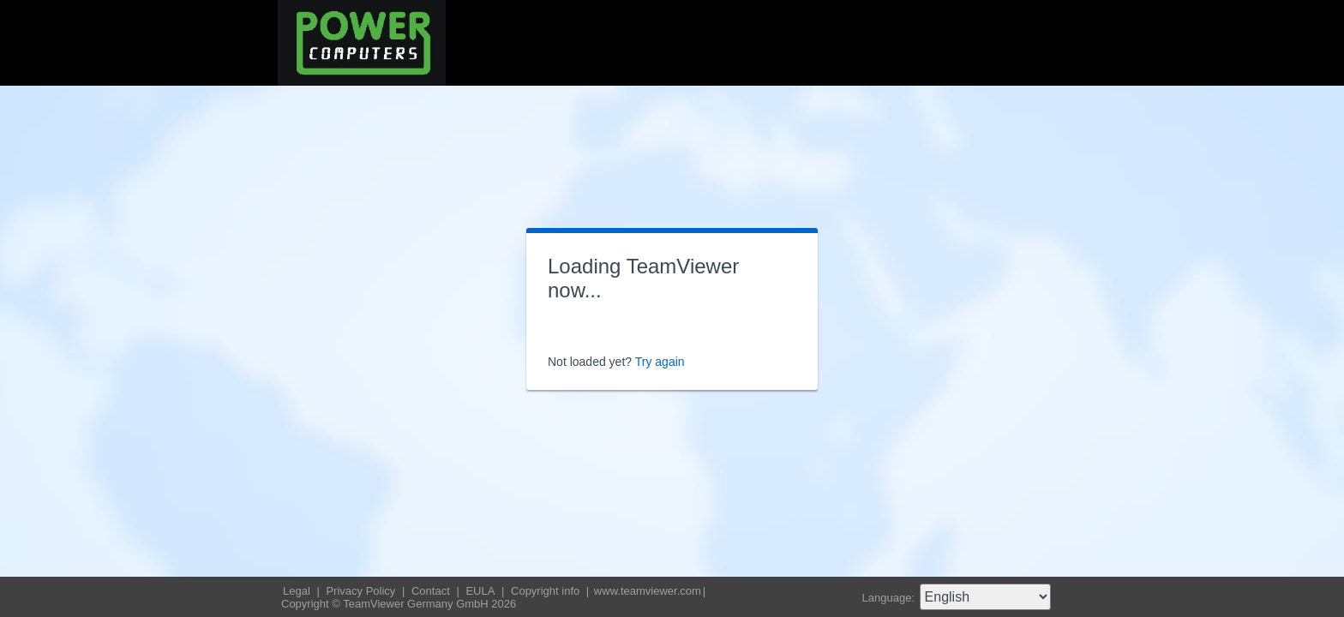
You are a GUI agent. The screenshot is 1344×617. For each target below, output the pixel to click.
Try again (660, 361)
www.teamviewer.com (647, 590)
